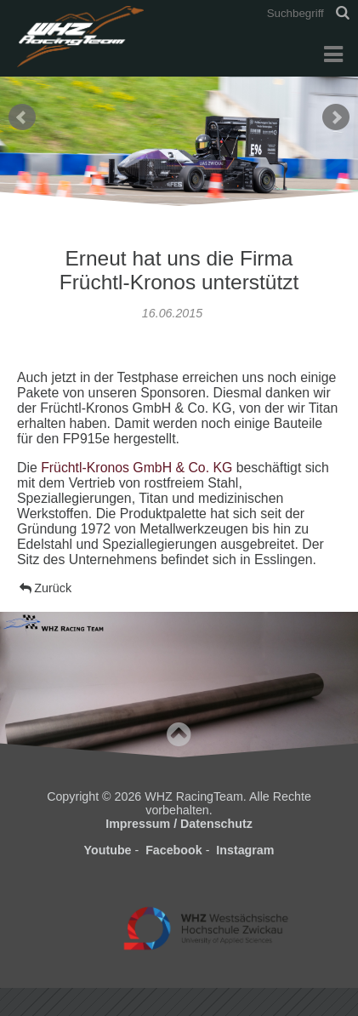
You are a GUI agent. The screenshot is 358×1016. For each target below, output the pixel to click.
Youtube (108, 850)
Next (335, 117)
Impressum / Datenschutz (179, 823)
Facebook (173, 850)
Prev (22, 117)
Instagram (245, 850)
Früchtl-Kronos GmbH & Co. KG (136, 467)
